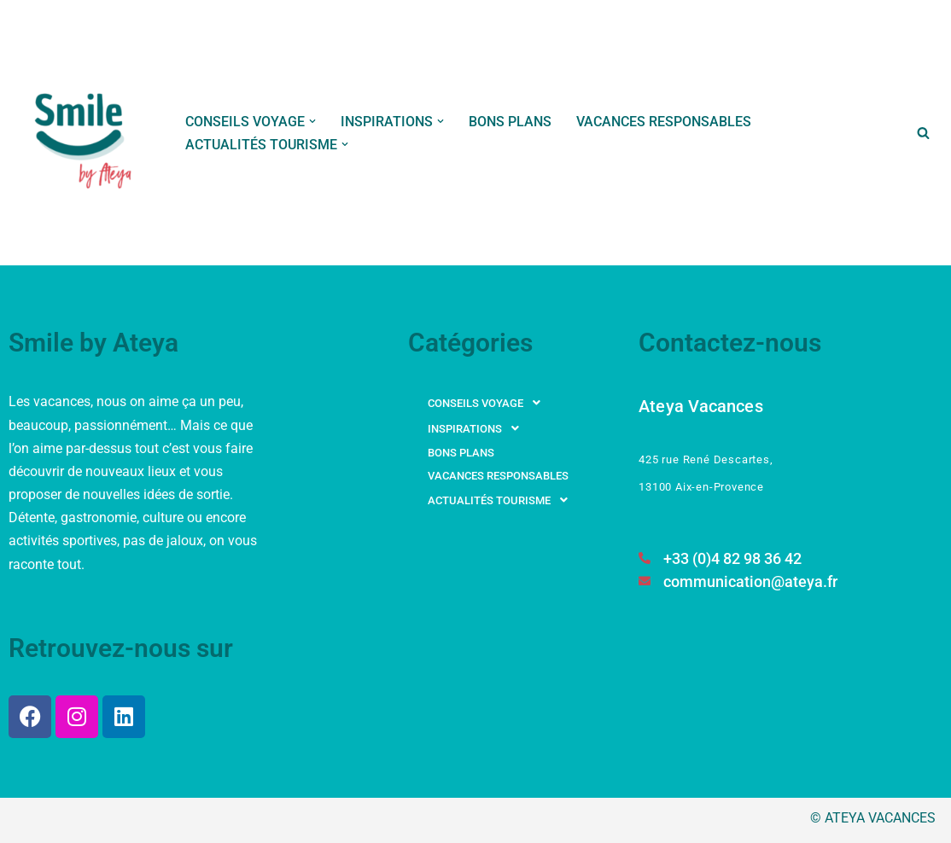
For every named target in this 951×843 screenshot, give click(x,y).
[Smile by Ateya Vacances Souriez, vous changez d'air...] (84, 132)
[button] (312, 121)
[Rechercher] (923, 132)
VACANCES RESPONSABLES (663, 121)
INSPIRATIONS (478, 428)
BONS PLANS (510, 121)
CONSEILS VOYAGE (489, 403)
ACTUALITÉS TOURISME (502, 500)
